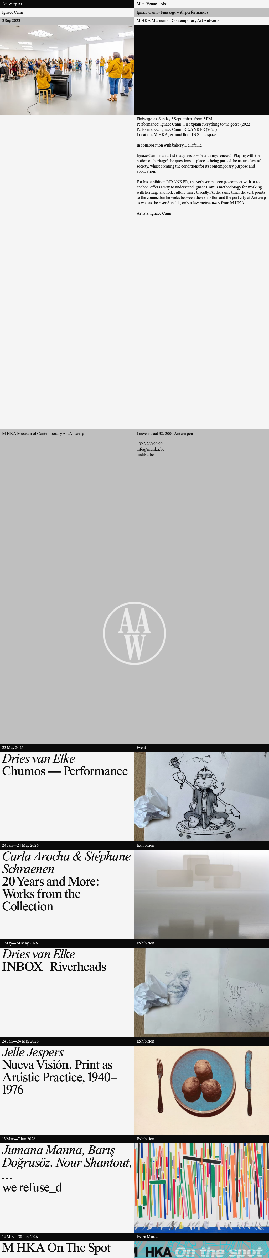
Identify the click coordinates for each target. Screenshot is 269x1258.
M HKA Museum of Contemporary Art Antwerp (178, 21)
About (165, 4)
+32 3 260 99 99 (150, 444)
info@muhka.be (150, 449)
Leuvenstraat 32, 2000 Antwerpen (165, 434)
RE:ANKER (177, 182)
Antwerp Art (13, 4)
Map (140, 4)
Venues (152, 4)
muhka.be (145, 455)
